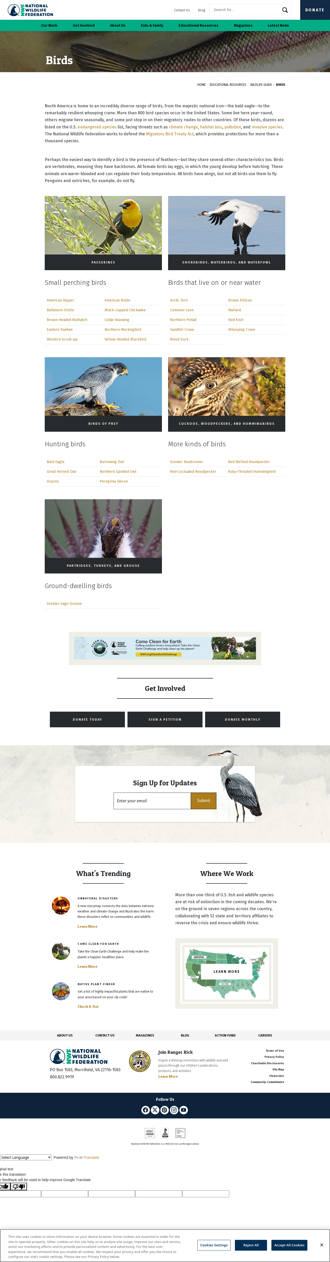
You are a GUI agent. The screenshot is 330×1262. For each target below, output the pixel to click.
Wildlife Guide (261, 85)
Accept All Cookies (289, 1245)
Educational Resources (228, 85)
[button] (203, 801)
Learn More (87, 926)
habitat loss (211, 127)
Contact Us (182, 10)
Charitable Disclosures (267, 1063)
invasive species (267, 127)
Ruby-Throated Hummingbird (252, 471)
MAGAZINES (145, 1035)
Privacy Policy (274, 1057)
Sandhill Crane (182, 329)
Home (201, 85)
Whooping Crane (241, 329)
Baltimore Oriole (60, 310)
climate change (183, 127)
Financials (276, 1076)
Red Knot (235, 320)
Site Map (278, 1069)
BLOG (185, 1035)
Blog (201, 10)
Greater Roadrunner (186, 462)
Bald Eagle (56, 462)
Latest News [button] (278, 25)
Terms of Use (274, 1050)
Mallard (234, 310)
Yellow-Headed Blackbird (125, 339)
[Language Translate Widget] (26, 1157)
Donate (315, 9)
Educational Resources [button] (198, 25)
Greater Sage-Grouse (64, 603)
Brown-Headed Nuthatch (67, 320)
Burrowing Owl (112, 462)
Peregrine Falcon (114, 481)
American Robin (117, 300)
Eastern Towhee (60, 329)
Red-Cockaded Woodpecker (193, 471)
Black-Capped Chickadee (125, 310)
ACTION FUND (225, 1035)
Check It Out (88, 1006)
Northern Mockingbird (123, 329)
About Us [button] (117, 25)
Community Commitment (267, 1082)
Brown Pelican (240, 300)
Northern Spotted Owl (118, 471)
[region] (165, 1245)
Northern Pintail (183, 320)
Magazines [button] (243, 25)
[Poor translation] (19, 1186)
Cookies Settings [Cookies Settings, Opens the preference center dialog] (214, 1245)
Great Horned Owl (61, 471)
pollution (232, 127)
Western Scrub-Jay (62, 339)
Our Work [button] (49, 25)
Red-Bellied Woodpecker (249, 462)
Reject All (251, 1245)
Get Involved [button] (84, 25)
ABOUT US (65, 1035)
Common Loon (182, 310)
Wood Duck (179, 339)
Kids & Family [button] (152, 25)
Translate (86, 1157)
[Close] (321, 1245)
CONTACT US (105, 1035)
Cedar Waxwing (117, 320)
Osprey (53, 481)
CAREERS (265, 1035)
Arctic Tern (179, 300)
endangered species (97, 127)
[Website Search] (250, 10)
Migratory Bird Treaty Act (170, 133)
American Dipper (60, 300)
